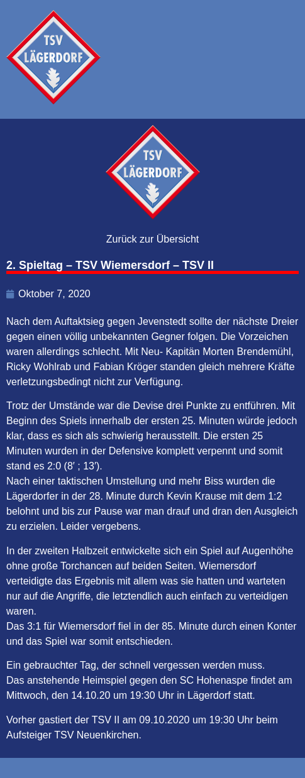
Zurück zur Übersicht (152, 239)
